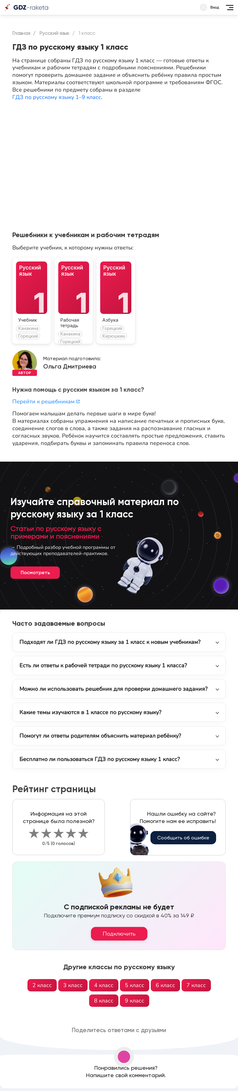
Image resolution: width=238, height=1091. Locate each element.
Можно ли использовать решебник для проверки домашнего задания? (113, 689)
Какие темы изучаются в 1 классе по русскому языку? (90, 712)
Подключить (119, 933)
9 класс (134, 1000)
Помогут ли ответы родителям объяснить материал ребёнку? (100, 735)
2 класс (42, 985)
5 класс (134, 985)
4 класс (103, 985)
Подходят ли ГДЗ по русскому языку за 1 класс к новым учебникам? (109, 642)
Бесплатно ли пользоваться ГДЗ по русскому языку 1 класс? (99, 759)
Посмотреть (35, 572)
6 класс (165, 985)
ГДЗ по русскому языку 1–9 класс (56, 97)
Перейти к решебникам (46, 401)
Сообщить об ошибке (183, 838)
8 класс (103, 1000)
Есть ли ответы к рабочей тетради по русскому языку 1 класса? (103, 665)
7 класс (196, 985)
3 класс (73, 985)
